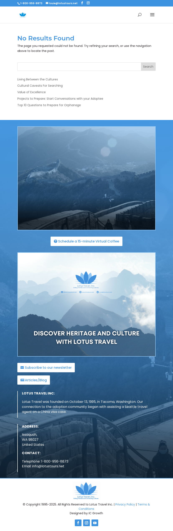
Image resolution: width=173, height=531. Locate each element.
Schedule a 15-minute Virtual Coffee (88, 241)
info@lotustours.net (48, 466)
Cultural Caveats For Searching (40, 86)
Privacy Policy (125, 504)
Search (148, 66)
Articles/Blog (36, 380)
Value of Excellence (31, 92)
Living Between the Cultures (37, 79)
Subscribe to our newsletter (48, 367)
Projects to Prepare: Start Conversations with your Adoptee (60, 99)
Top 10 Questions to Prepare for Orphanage (49, 105)
